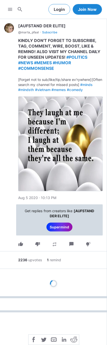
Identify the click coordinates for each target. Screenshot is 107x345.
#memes (58, 90)
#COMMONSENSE (36, 68)
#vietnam (42, 90)
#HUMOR (62, 62)
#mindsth (26, 90)
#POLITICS (76, 57)
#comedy (75, 90)
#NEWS (25, 62)
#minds (86, 84)
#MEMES (43, 62)
